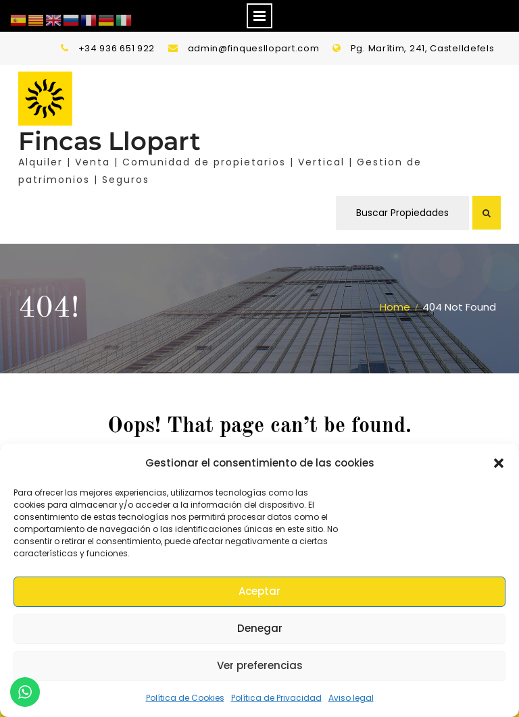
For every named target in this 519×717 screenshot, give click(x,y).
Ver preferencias (260, 665)
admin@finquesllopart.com (254, 48)
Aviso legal (351, 697)
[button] (498, 463)
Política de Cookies (185, 697)
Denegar (259, 628)
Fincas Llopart (109, 141)
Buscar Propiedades (402, 212)
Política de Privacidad (276, 697)
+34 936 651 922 (116, 48)
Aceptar (259, 591)
